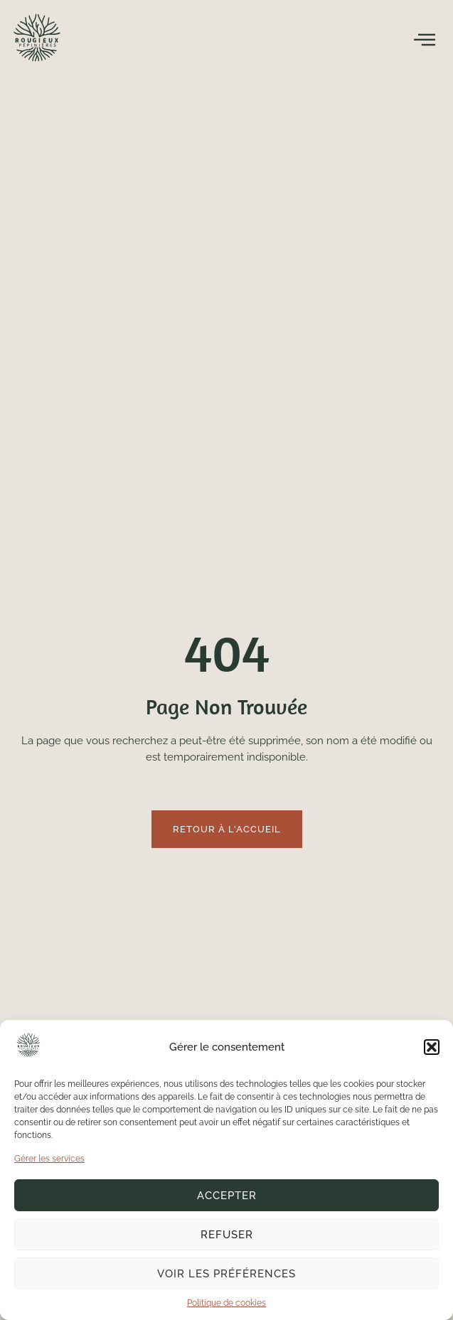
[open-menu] (425, 40)
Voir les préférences (226, 1273)
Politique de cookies (226, 1303)
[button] (432, 1047)
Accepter (227, 1195)
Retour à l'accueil (227, 829)
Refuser (227, 1234)
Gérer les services (49, 1159)
